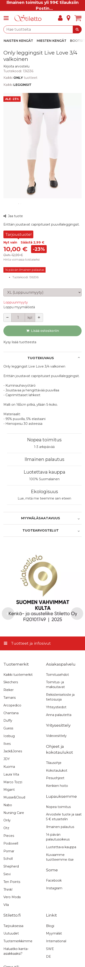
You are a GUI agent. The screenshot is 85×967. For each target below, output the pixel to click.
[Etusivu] (28, 18)
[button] (16, 66)
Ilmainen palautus (44, 459)
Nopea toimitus (44, 439)
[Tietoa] (68, 18)
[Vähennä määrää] (7, 317)
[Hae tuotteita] (42, 29)
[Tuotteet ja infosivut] (7, 18)
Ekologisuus (44, 491)
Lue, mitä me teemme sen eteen (44, 498)
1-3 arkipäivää (44, 447)
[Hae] (77, 29)
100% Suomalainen (44, 479)
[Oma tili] (60, 18)
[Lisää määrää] (39, 317)
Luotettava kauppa (44, 472)
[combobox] (42, 29)
